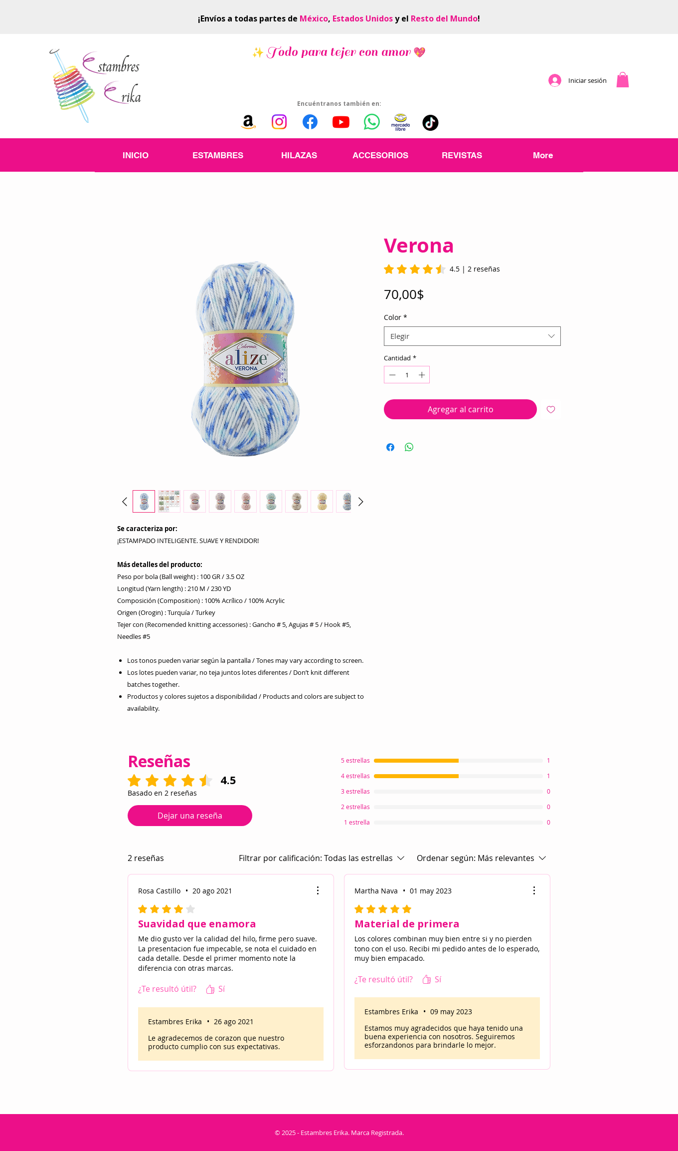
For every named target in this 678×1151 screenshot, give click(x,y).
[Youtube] (341, 122)
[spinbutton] (407, 374)
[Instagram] (279, 122)
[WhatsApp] (372, 122)
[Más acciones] (318, 890)
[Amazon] (248, 122)
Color (395, 317)
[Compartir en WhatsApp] (409, 447)
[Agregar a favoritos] (551, 409)
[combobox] (472, 336)
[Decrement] (391, 374)
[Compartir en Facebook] (390, 447)
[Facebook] (310, 122)
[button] (622, 79)
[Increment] (423, 374)
